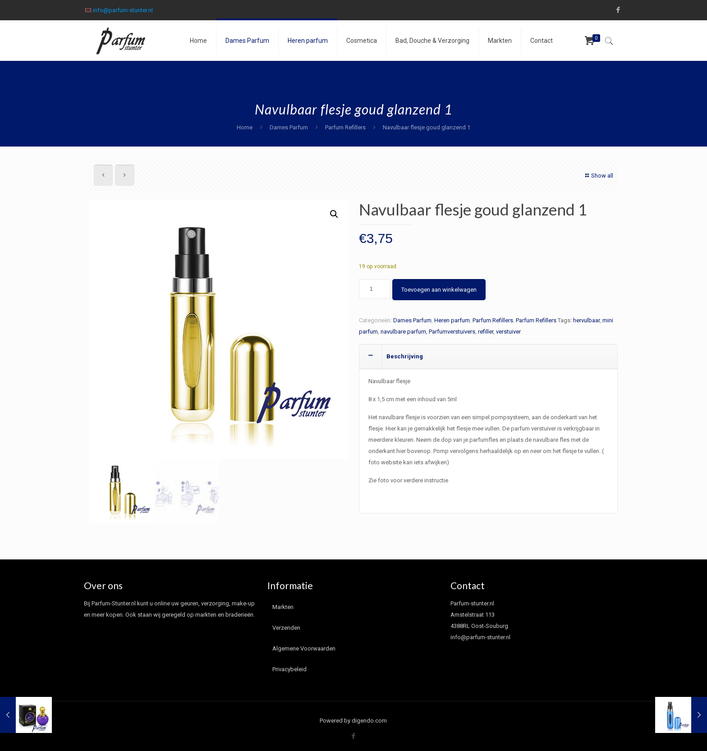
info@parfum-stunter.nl (123, 10)
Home (244, 127)
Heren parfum (452, 320)
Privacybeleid (289, 669)
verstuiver (508, 331)
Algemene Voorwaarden (303, 648)
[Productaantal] (374, 289)
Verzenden (286, 627)
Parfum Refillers (345, 127)
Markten (283, 607)
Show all (598, 175)
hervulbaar (586, 320)
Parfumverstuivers (452, 331)
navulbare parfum (403, 331)
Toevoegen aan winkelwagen (439, 289)
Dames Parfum (289, 127)
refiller (485, 331)
